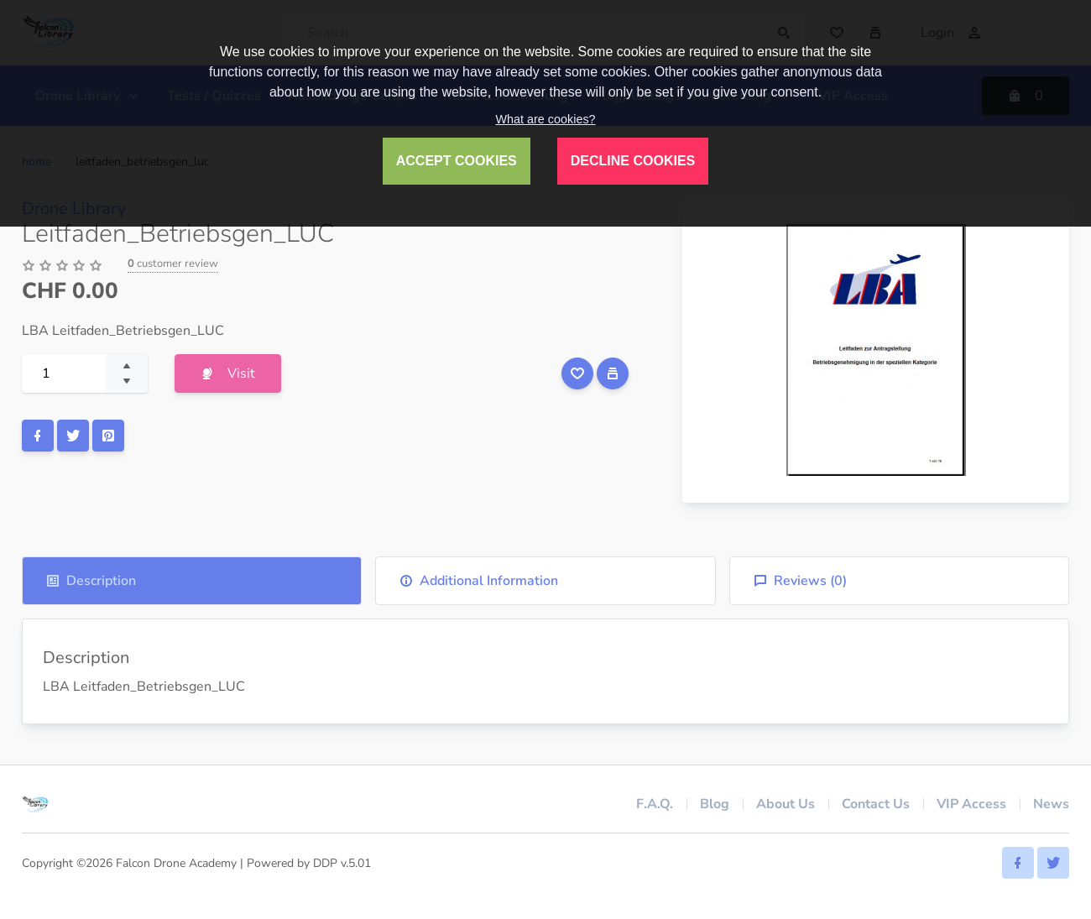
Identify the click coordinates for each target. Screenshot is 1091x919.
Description (91, 581)
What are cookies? (545, 119)
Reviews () (800, 581)
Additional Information (478, 581)
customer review (173, 263)
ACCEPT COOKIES (456, 161)
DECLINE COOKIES (633, 161)
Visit (228, 373)
